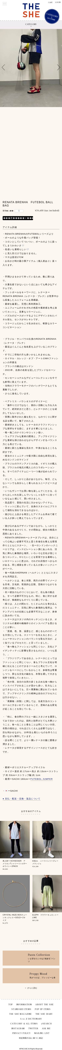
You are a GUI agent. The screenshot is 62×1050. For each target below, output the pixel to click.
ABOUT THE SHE (44, 1004)
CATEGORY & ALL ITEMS (24, 1023)
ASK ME (46, 1028)
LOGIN (58, 2)
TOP (10, 1004)
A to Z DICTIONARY (31, 1019)
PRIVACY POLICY (21, 1033)
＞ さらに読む (31, 988)
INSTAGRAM (18, 1028)
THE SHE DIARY (44, 1014)
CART (50, 2)
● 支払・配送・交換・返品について (22, 798)
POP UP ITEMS (43, 1009)
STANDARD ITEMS (21, 1009)
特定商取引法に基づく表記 (31, 1038)
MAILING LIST (42, 1033)
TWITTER (33, 1028)
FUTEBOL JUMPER (41, 779)
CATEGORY (31, 24)
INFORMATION (24, 1004)
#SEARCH (46, 1023)
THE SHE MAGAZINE (20, 1014)
